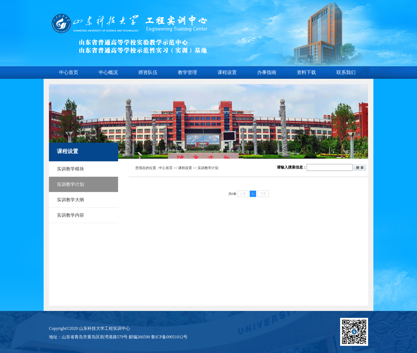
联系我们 (346, 72)
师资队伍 (147, 72)
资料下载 (306, 72)
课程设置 (227, 72)
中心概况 (108, 72)
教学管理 (187, 72)
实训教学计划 (208, 168)
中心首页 (68, 72)
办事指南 (266, 72)
